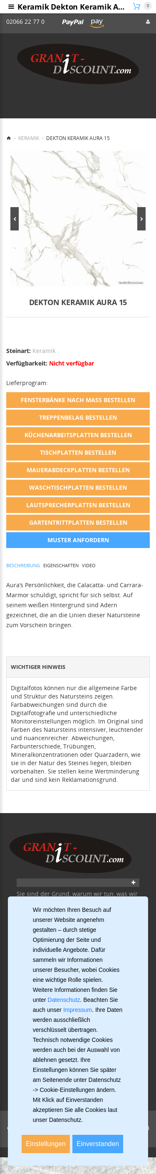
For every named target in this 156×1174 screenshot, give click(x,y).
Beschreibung (23, 565)
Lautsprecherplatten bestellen (78, 505)
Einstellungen (46, 1143)
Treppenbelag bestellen (78, 417)
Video (89, 565)
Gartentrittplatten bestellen (78, 522)
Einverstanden (98, 1143)
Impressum (77, 1009)
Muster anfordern (78, 540)
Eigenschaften (61, 565)
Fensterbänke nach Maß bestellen (78, 400)
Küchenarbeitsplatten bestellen (78, 435)
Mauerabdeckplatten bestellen (78, 470)
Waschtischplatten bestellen (78, 487)
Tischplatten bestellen (78, 452)
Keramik (28, 138)
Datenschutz (64, 999)
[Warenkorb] (142, 6)
